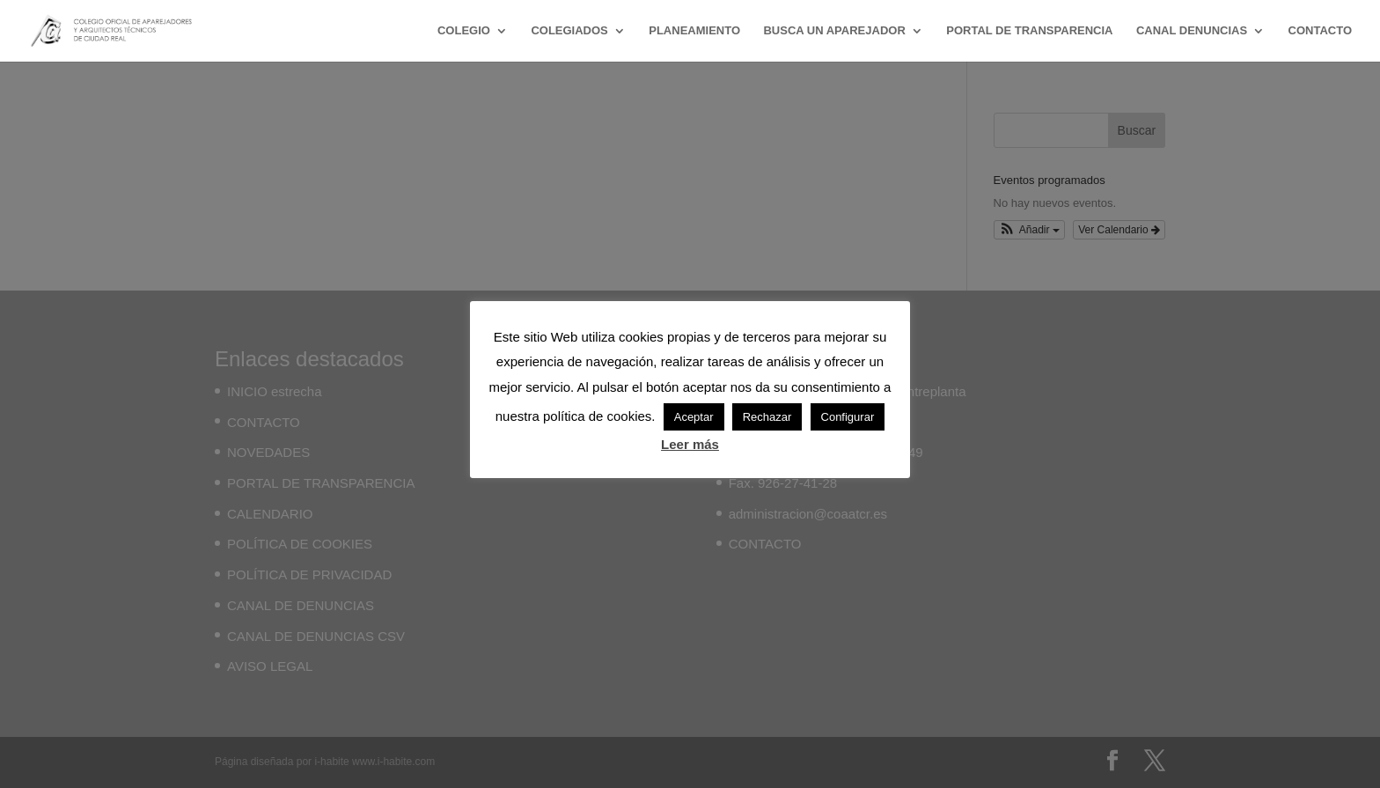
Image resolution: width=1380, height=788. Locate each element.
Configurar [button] (848, 416)
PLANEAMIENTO (694, 31)
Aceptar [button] (694, 416)
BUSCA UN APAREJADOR (834, 31)
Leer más (690, 444)
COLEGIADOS (569, 31)
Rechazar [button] (767, 416)
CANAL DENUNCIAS (1191, 31)
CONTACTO (1320, 31)
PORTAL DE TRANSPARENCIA (1029, 31)
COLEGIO (463, 31)
